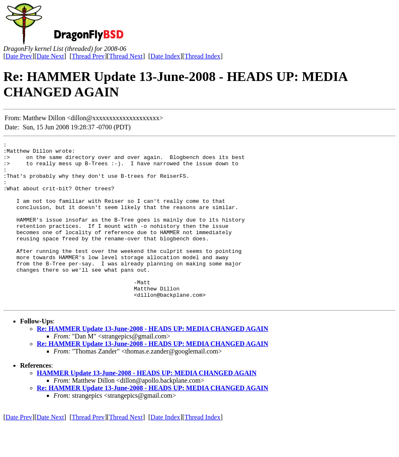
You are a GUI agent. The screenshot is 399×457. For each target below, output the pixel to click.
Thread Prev (88, 56)
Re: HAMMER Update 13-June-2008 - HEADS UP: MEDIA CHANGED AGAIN (152, 361)
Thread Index (202, 56)
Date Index (165, 56)
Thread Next (126, 56)
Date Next (50, 56)
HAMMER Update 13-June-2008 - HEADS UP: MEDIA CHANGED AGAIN (146, 405)
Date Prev (18, 56)
